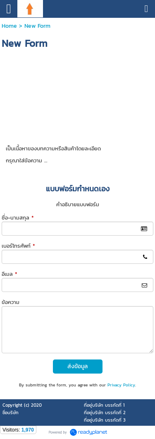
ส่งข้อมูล (77, 366)
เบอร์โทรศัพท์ (18, 246)
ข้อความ (10, 302)
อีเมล (9, 274)
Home (9, 26)
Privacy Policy (121, 385)
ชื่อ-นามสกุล (18, 218)
